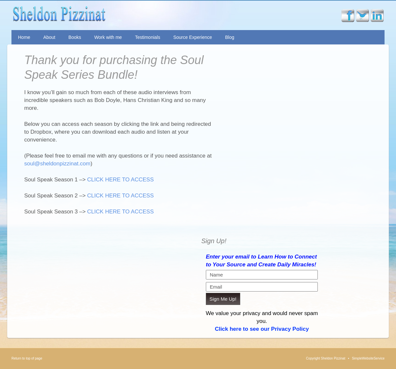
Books (74, 37)
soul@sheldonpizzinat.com (57, 163)
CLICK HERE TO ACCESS (120, 179)
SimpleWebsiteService (368, 358)
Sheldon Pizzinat (107, 15)
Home (24, 37)
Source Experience (192, 37)
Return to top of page (26, 358)
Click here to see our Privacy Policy (262, 329)
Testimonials (147, 37)
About (49, 37)
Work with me (108, 37)
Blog (229, 37)
